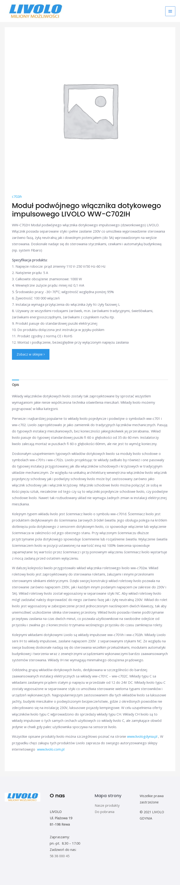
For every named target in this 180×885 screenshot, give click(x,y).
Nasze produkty (107, 805)
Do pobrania (104, 811)
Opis (15, 384)
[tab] (15, 384)
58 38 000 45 (59, 855)
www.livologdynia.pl (142, 736)
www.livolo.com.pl (50, 749)
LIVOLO (56, 811)
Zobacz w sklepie (31, 354)
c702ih (17, 196)
